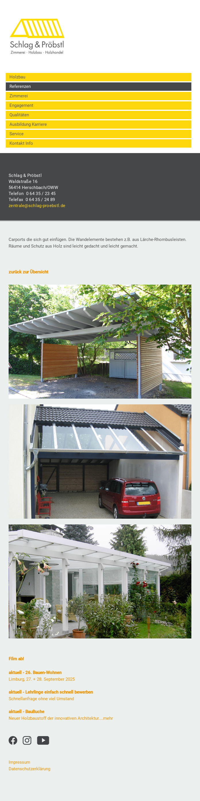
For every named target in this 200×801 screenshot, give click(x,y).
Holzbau (17, 77)
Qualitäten (19, 114)
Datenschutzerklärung (29, 768)
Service (16, 133)
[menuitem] (98, 77)
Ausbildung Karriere (28, 124)
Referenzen (20, 86)
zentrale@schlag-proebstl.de (37, 205)
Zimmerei (18, 96)
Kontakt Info (21, 143)
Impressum (19, 762)
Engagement (21, 105)
